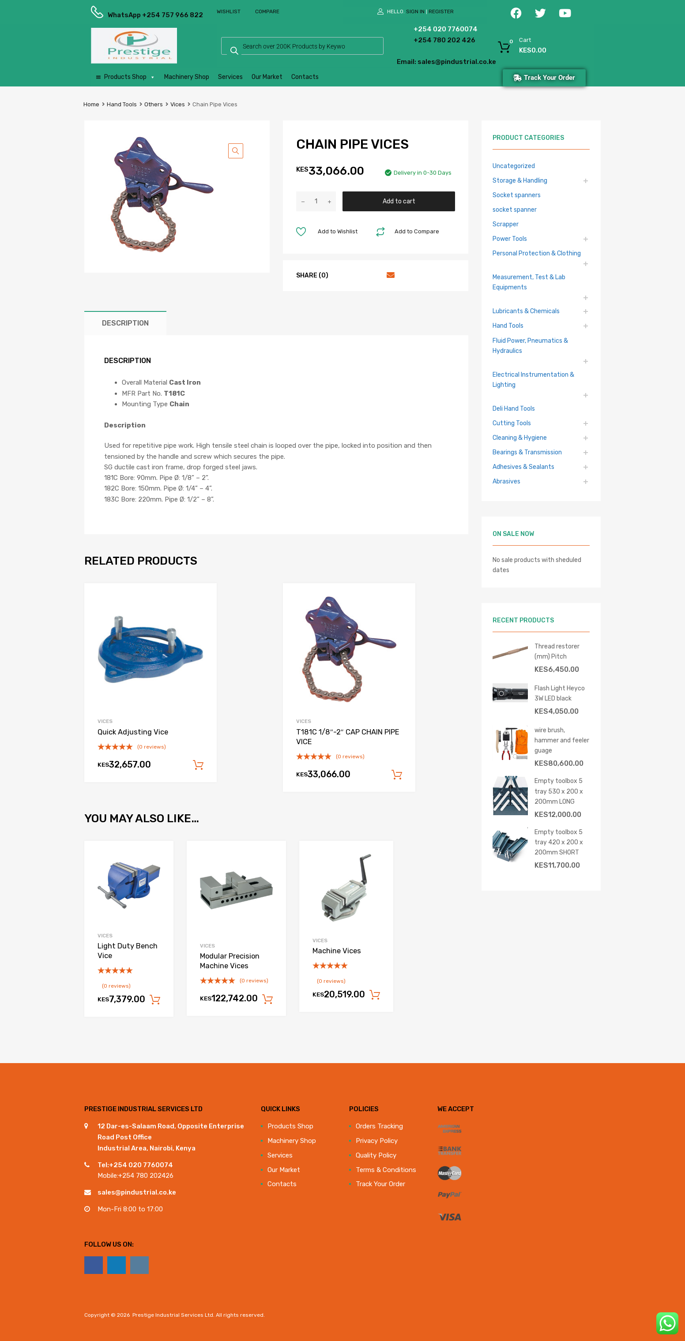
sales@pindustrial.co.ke (137, 1192)
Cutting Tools (512, 423)
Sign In (415, 11)
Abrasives (506, 481)
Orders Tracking (379, 1126)
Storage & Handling (520, 180)
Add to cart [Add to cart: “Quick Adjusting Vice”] (198, 765)
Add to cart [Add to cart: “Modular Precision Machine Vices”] (267, 999)
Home (91, 104)
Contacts (305, 77)
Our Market (267, 77)
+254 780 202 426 (431, 40)
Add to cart (399, 201)
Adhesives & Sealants (523, 466)
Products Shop (129, 77)
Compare (267, 11)
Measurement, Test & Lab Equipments (529, 282)
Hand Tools (122, 104)
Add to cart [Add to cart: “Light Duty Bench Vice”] (155, 1000)
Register (441, 11)
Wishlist (229, 11)
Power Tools (510, 238)
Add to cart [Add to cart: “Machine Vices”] (374, 995)
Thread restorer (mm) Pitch (557, 651)
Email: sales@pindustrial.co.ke (422, 62)
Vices (177, 104)
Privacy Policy (377, 1141)
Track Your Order (380, 1184)
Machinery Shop (186, 77)
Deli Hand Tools (514, 408)
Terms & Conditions (386, 1170)
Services (230, 77)
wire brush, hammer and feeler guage (561, 740)
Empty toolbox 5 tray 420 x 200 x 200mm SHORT (558, 842)
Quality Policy (376, 1155)
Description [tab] (125, 323)
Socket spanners (517, 195)
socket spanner (515, 209)
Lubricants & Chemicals (526, 311)
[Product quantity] (316, 201)
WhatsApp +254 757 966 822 (129, 15)
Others (153, 104)
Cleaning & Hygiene (520, 437)
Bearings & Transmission (527, 452)
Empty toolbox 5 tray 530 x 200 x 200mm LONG (558, 791)
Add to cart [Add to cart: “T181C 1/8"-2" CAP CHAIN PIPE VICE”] (396, 775)
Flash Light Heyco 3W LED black (559, 693)
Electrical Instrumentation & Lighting (533, 379)
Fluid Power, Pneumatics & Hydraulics (530, 345)
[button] (235, 150)
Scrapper (506, 224)
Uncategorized (514, 165)
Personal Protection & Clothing (537, 253)
